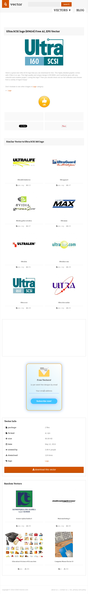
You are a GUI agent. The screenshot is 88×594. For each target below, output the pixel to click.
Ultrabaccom (64, 261)
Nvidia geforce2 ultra (24, 221)
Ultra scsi (24, 302)
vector (16, 4)
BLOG (80, 10)
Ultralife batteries (24, 180)
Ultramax (64, 221)
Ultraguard (64, 180)
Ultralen (24, 261)
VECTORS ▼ (62, 10)
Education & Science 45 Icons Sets (24, 561)
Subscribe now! (44, 401)
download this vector (44, 469)
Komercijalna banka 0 (24, 518)
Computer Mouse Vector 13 (64, 561)
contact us (63, 590)
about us (54, 590)
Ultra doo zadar (64, 302)
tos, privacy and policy (78, 590)
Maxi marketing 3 (64, 518)
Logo (35, 87)
